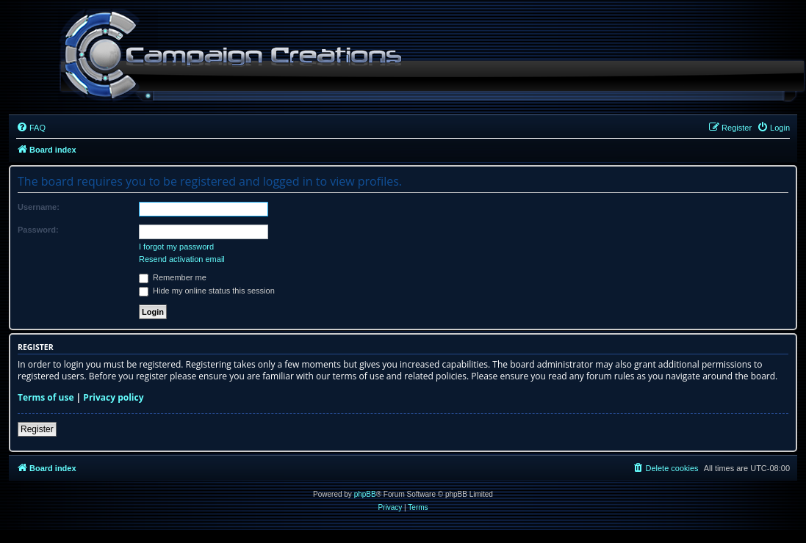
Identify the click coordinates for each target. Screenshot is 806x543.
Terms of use (46, 398)
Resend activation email (182, 259)
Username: (39, 207)
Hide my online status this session (207, 290)
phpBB (365, 494)
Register (37, 429)
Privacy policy (113, 398)
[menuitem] (31, 127)
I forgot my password (176, 246)
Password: (38, 229)
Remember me (172, 277)
